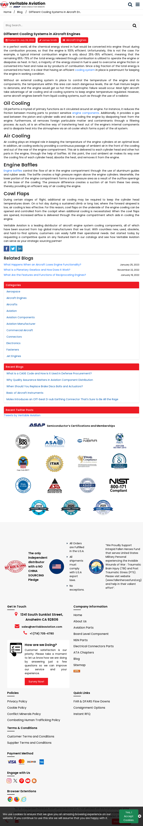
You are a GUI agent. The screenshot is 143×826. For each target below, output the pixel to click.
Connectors (14, 337)
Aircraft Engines (76, 40)
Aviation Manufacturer (20, 324)
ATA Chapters (83, 652)
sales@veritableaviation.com (42, 627)
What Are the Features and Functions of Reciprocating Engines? (45, 275)
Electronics (13, 343)
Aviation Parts (83, 627)
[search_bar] (131, 4)
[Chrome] (10, 799)
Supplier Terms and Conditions (29, 743)
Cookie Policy (16, 708)
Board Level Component (91, 634)
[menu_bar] (138, 4)
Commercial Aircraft (19, 330)
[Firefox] (17, 799)
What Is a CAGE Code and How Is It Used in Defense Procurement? (49, 373)
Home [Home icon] (7, 12)
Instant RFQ (81, 714)
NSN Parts (80, 640)
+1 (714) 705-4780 (42, 633)
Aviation (11, 311)
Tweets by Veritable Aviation (22, 415)
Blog (20, 12)
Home (77, 615)
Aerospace (13, 291)
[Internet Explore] (23, 799)
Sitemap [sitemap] (81, 665)
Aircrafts (11, 304)
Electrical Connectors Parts (93, 646)
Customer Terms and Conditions (30, 736)
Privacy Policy (17, 701)
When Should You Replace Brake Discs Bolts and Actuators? (44, 386)
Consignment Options (89, 708)
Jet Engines (13, 356)
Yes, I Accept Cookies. (128, 816)
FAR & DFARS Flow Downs (91, 701)
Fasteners (12, 349)
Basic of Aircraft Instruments (24, 393)
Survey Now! (36, 681)
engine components (85, 113)
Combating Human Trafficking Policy (33, 720)
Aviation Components (20, 317)
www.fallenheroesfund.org (123, 580)
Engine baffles (13, 171)
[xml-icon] (76, 671)
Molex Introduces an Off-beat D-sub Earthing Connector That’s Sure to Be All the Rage (62, 399)
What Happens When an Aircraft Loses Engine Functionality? (42, 264)
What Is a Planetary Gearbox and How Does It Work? (37, 269)
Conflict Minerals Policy (24, 714)
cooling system (85, 70)
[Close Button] (139, 816)
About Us (80, 621)
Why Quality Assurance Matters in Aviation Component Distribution (49, 380)
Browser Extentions (21, 791)
